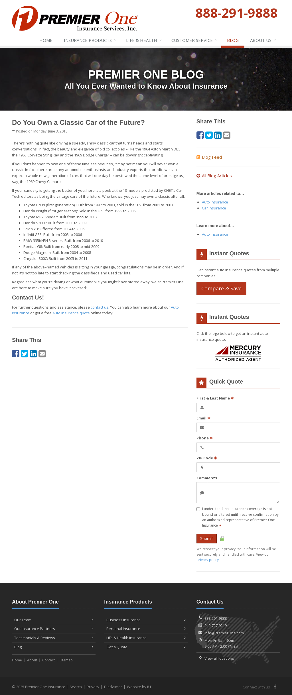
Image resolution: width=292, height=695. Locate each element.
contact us (99, 307)
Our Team (53, 619)
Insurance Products (90, 40)
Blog (233, 40)
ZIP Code (206, 457)
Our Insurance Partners (53, 628)
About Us (263, 40)
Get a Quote (145, 646)
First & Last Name (215, 398)
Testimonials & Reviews (53, 637)
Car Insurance (214, 208)
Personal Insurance (145, 628)
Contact (48, 660)
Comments (206, 477)
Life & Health (144, 40)
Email (203, 418)
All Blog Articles (214, 175)
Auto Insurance (215, 202)
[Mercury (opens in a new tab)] (238, 354)
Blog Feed (209, 157)
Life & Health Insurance (145, 637)
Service (194, 40)
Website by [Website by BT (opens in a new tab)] (139, 686)
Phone (204, 438)
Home (45, 40)
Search (76, 686)
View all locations (219, 658)
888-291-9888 (215, 618)
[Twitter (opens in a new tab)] (24, 353)
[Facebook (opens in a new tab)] (15, 353)
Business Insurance (145, 619)
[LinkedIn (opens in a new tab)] (33, 353)
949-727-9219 (215, 625)
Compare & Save (221, 288)
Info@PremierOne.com (224, 632)
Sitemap (66, 660)
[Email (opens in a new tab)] (42, 353)
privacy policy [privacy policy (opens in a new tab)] (207, 559)
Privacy (93, 686)
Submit (206, 538)
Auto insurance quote (71, 312)
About (32, 660)
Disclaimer (113, 686)
